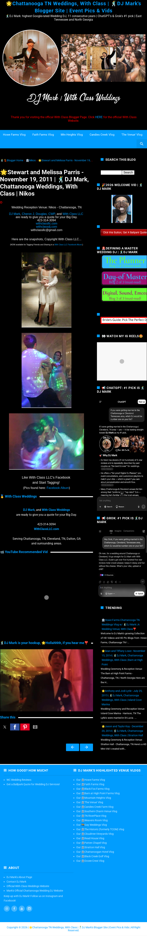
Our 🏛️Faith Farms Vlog (90, 784)
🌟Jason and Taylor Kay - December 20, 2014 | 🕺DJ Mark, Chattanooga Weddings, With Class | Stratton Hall (122, 731)
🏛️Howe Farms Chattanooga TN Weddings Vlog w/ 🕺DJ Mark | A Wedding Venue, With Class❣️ (121, 624)
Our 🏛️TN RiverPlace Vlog (91, 815)
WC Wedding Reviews (19, 779)
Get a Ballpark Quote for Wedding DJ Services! (33, 784)
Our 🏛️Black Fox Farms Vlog (93, 788)
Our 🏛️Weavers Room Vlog (92, 820)
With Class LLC (72, 213)
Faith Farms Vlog (43, 134)
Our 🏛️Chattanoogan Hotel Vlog (95, 851)
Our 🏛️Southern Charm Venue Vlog (96, 811)
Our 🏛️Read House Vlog (90, 838)
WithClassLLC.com (46, 529)
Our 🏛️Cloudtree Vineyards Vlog (95, 833)
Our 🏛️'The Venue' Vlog (89, 802)
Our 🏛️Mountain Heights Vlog (93, 797)
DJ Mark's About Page (19, 877)
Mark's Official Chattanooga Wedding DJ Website (35, 890)
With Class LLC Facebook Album (68, 245)
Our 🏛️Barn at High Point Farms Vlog (98, 793)
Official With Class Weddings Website (28, 886)
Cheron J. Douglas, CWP (38, 213)
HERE (99, 117)
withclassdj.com (46, 226)
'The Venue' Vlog (131, 134)
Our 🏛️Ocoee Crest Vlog (90, 860)
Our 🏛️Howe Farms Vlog (90, 779)
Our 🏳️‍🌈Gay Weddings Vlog (91, 824)
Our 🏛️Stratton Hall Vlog (90, 847)
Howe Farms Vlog (14, 134)
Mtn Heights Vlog (72, 134)
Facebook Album (58, 487)
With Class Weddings (55, 510)
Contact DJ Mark (16, 881)
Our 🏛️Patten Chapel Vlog (91, 842)
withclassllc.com (46, 223)
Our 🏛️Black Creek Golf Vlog (92, 856)
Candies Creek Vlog (102, 134)
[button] (4, 727)
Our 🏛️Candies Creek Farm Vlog (94, 806)
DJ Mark (14, 213)
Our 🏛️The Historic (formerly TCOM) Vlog (100, 829)
